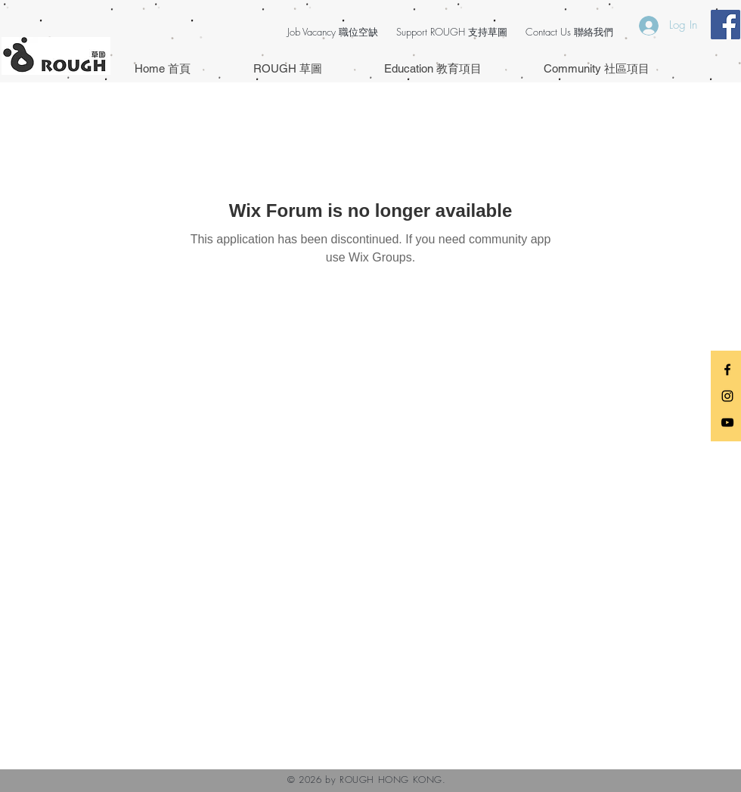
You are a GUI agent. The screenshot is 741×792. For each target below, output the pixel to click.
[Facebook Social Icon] (725, 24)
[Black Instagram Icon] (727, 396)
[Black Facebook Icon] (727, 369)
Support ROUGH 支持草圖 (451, 32)
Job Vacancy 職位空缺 (332, 32)
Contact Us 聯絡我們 (569, 32)
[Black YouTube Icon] (727, 422)
